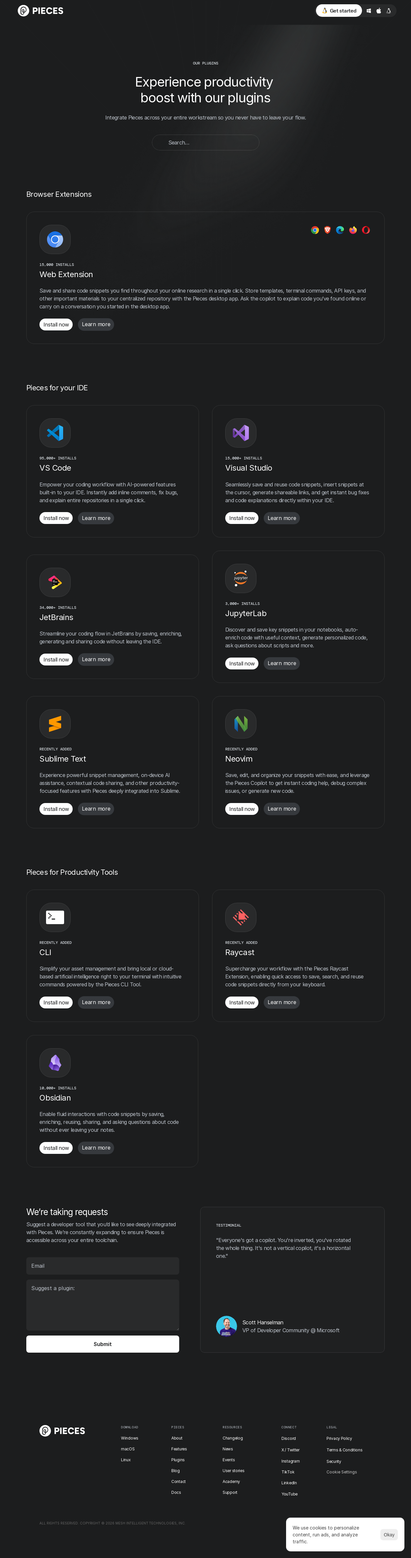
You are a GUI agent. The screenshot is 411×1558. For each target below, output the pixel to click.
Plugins (178, 1459)
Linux (126, 1459)
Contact (178, 1481)
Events (229, 1459)
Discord (288, 1438)
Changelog (233, 1438)
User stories (233, 1470)
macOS (128, 1448)
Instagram (290, 1461)
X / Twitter (290, 1449)
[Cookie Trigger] (341, 1472)
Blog (175, 1470)
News (228, 1448)
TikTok (287, 1471)
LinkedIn (289, 1482)
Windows (129, 1438)
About (176, 1438)
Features (179, 1448)
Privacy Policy (339, 1438)
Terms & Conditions (344, 1449)
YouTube (289, 1494)
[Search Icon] (205, 142)
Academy (231, 1481)
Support (230, 1492)
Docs (176, 1492)
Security (333, 1461)
